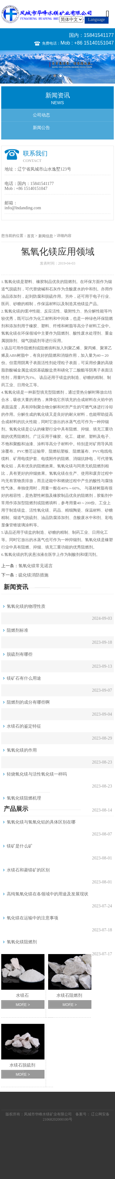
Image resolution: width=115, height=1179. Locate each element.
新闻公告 (41, 127)
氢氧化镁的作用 (22, 750)
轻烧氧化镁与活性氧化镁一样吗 (37, 774)
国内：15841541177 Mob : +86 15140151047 (87, 39)
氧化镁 (11, 333)
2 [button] (60, 75)
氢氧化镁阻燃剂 (22, 942)
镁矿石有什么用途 (24, 678)
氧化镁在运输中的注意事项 (32, 918)
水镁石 (22, 995)
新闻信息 (45, 236)
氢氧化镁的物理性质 (26, 606)
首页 (30, 236)
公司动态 (41, 115)
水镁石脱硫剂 (22, 1065)
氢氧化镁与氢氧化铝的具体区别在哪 (41, 822)
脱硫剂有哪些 (20, 654)
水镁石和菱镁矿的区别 (28, 870)
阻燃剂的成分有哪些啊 (28, 702)
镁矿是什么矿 (20, 846)
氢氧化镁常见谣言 (35, 566)
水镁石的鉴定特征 (24, 726)
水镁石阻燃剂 (69, 995)
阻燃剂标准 (17, 630)
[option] (57, 66)
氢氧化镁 (12, 281)
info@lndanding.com (23, 208)
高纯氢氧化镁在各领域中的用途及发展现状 (47, 894)
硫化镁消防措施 (33, 575)
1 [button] (54, 75)
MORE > (23, 1005)
